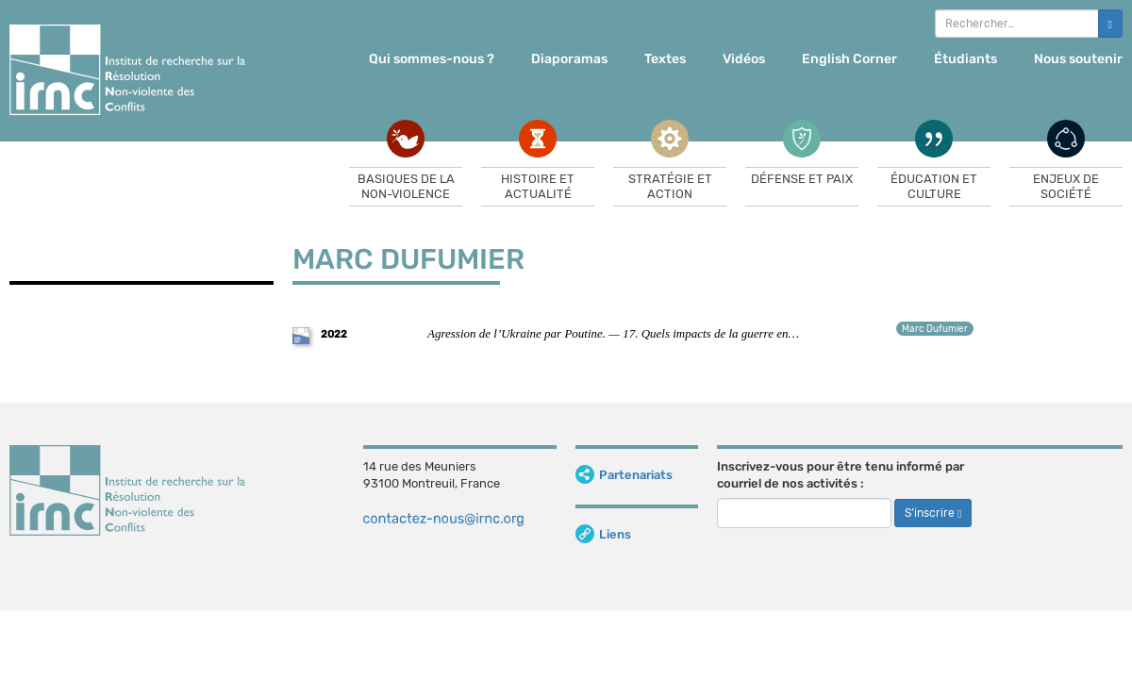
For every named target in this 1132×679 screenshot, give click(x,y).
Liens (603, 534)
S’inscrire (933, 513)
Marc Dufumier (935, 329)
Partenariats (624, 475)
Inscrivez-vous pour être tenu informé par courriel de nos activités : (840, 475)
